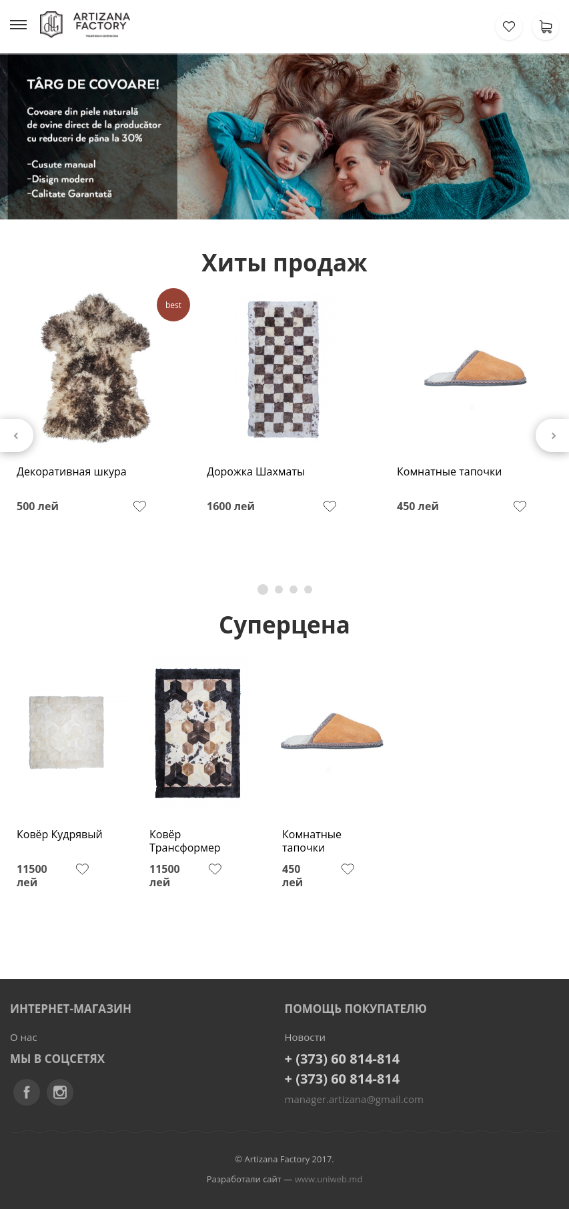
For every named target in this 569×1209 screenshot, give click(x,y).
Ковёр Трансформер (185, 841)
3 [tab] (294, 589)
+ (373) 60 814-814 (342, 1059)
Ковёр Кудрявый (60, 835)
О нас (23, 1037)
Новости (305, 1037)
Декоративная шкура (72, 472)
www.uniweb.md (329, 1179)
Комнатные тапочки (449, 472)
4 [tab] (308, 589)
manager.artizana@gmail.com (354, 1099)
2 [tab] (279, 589)
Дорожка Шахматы (256, 472)
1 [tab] (262, 589)
